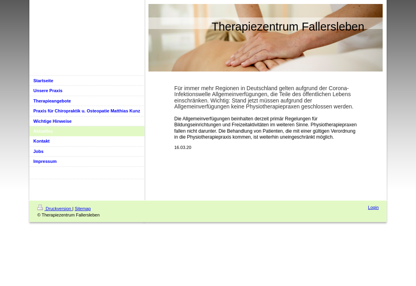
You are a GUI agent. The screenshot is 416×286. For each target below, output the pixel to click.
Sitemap (83, 208)
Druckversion (54, 208)
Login (373, 207)
